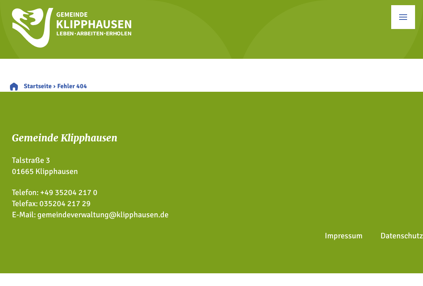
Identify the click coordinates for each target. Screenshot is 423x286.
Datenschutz (401, 236)
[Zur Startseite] (71, 45)
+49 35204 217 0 (68, 192)
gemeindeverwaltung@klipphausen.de (103, 215)
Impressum (344, 236)
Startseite (38, 86)
